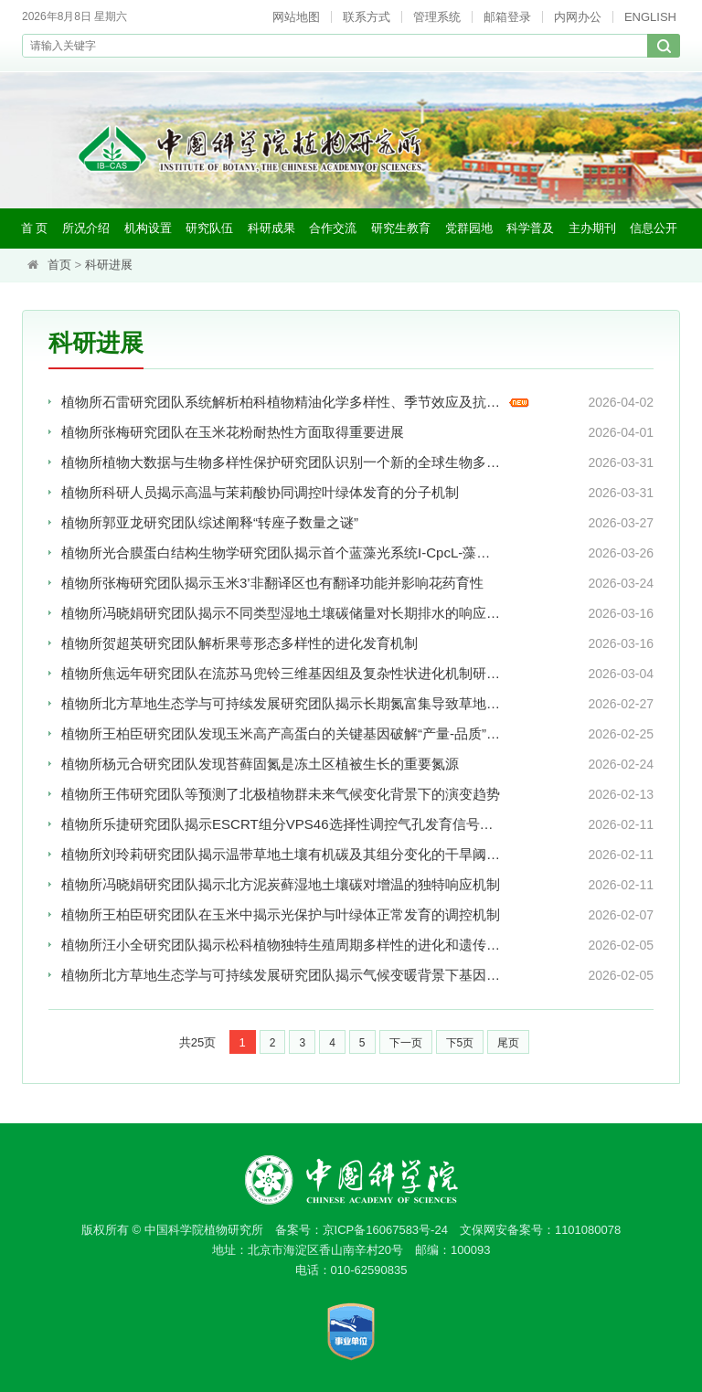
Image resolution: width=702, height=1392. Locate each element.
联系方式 (366, 17)
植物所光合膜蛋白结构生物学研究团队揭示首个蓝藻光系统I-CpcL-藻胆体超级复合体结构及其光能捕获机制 (275, 553)
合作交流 (332, 228)
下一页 (405, 1042)
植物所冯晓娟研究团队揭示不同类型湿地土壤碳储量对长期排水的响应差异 (275, 614)
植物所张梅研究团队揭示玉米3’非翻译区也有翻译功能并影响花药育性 (272, 583)
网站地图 (296, 17)
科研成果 (271, 228)
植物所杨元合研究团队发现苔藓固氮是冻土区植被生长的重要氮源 (260, 764)
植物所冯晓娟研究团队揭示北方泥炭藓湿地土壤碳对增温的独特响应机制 (275, 885)
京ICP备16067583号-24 (385, 1230)
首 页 (34, 228)
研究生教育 (401, 228)
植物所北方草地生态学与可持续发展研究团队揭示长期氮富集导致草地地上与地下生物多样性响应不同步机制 (275, 704)
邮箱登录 (507, 17)
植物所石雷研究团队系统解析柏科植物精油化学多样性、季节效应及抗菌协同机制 (275, 402)
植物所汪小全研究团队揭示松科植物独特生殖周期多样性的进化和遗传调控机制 (275, 945)
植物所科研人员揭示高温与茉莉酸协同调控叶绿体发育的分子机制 (260, 493)
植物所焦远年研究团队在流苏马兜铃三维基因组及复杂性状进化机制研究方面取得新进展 (275, 674)
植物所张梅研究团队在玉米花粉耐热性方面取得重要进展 (232, 433)
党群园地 (469, 228)
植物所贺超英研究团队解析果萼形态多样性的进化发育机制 (239, 644)
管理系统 (437, 17)
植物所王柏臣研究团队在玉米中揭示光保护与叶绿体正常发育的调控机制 (275, 915)
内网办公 (577, 17)
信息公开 (653, 228)
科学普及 (530, 228)
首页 (59, 264)
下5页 (460, 1042)
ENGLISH (650, 17)
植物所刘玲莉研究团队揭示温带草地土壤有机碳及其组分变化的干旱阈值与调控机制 (275, 855)
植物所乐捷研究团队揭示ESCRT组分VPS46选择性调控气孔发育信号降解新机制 (275, 825)
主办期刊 (592, 228)
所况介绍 (86, 228)
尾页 (508, 1042)
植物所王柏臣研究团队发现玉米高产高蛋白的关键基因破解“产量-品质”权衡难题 (275, 734)
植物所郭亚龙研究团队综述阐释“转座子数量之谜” (209, 523)
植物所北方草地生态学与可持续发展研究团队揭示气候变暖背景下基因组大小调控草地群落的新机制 (275, 975)
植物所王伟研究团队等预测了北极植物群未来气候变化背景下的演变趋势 (275, 794)
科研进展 (109, 264)
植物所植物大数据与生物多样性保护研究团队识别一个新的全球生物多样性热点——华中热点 (275, 463)
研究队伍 (209, 228)
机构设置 (148, 228)
